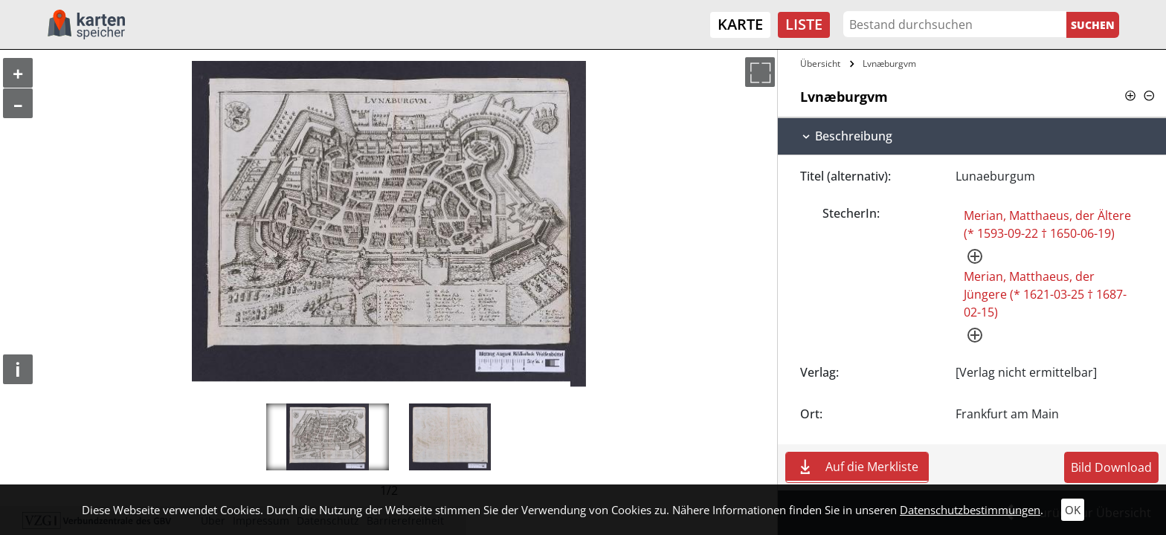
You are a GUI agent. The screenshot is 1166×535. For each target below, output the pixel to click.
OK (1072, 509)
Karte (740, 24)
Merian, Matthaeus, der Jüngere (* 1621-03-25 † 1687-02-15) (1045, 294)
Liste (803, 24)
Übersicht (820, 63)
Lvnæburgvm (889, 63)
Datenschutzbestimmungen (970, 509)
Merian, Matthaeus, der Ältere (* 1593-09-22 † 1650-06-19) (1047, 224)
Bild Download (1111, 467)
